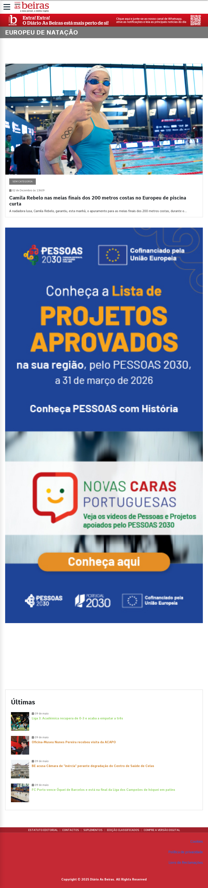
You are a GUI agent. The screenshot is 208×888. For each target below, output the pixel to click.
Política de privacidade (185, 852)
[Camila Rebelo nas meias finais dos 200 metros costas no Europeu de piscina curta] (104, 140)
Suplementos (92, 830)
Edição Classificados (123, 830)
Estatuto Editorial (43, 830)
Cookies (196, 842)
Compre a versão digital (162, 830)
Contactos (70, 830)
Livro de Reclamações (186, 863)
